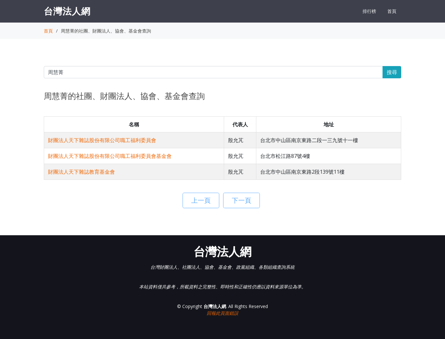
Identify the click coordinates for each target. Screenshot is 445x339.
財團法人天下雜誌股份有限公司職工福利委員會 (102, 140)
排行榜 (369, 11)
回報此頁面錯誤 (222, 313)
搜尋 (392, 72)
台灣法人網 (67, 11)
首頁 (391, 11)
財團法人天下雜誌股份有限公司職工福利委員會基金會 (110, 156)
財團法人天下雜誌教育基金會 (81, 171)
